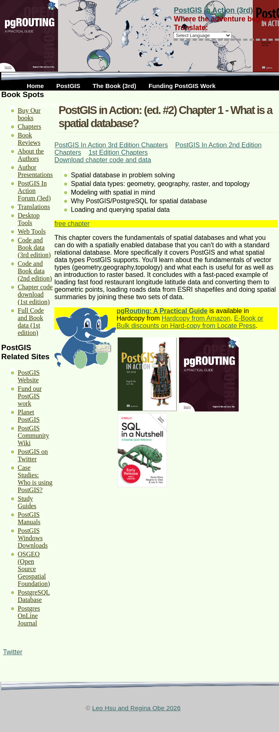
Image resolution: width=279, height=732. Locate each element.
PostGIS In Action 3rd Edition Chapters (111, 145)
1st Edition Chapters (118, 152)
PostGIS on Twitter (33, 455)
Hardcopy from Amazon (196, 318)
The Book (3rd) (114, 85)
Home (35, 85)
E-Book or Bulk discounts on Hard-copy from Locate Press (189, 322)
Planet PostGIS (29, 416)
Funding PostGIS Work (182, 85)
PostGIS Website (29, 376)
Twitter (12, 651)
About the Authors (31, 155)
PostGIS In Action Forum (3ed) (34, 191)
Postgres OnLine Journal (29, 616)
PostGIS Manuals (29, 518)
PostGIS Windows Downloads (33, 538)
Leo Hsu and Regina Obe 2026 (136, 707)
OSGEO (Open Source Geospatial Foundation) (34, 569)
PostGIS (68, 85)
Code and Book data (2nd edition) (35, 271)
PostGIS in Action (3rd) (213, 10)
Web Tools (32, 231)
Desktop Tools (29, 219)
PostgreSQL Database (34, 596)
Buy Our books (29, 114)
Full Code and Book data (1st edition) (31, 321)
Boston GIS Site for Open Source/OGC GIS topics (99, 104)
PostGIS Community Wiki (33, 435)
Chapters (29, 126)
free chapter (71, 223)
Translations (34, 206)
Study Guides (27, 502)
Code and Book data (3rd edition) (34, 247)
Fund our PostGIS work (30, 396)
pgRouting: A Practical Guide (161, 310)
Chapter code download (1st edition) (35, 294)
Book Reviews (29, 139)
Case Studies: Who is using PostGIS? (35, 478)
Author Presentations (35, 171)
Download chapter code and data (102, 159)
